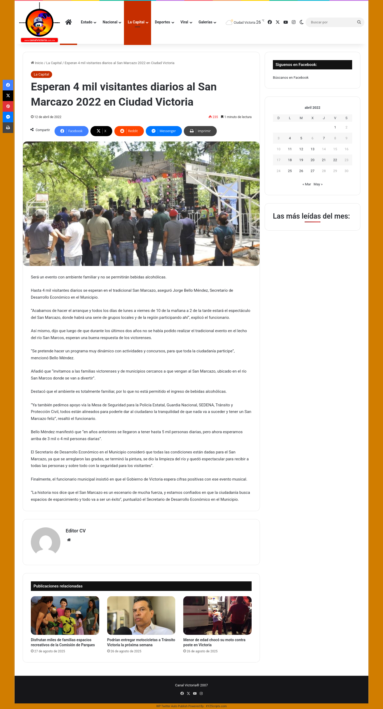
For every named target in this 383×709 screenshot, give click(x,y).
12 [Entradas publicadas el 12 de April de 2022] (301, 149)
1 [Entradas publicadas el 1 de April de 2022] (335, 127)
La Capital (136, 22)
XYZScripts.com (216, 706)
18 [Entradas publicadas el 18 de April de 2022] (290, 160)
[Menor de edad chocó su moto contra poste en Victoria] (217, 615)
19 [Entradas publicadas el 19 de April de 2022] (301, 160)
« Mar (306, 184)
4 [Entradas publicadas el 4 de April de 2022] (290, 138)
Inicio (37, 63)
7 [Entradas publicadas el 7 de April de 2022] (324, 138)
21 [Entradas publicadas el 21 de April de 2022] (324, 160)
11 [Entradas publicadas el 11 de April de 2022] (290, 149)
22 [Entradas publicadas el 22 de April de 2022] (335, 160)
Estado (86, 22)
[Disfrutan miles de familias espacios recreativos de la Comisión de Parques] (65, 615)
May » (318, 184)
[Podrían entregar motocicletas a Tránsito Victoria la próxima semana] (141, 615)
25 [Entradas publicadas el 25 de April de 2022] (290, 171)
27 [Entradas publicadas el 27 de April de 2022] (313, 171)
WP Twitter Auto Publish (172, 706)
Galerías (206, 22)
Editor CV (76, 530)
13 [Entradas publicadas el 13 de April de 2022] (313, 149)
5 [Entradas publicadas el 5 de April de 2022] (301, 138)
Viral (184, 22)
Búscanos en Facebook (291, 78)
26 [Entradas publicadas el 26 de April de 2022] (301, 171)
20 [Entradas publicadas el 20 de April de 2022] (313, 160)
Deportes (162, 22)
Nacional (110, 22)
